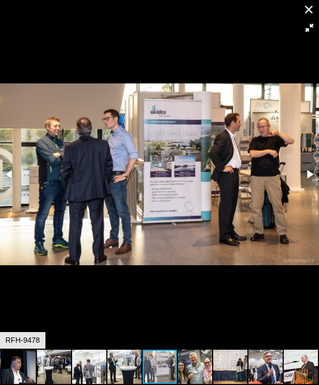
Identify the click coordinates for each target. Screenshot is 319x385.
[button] (309, 27)
